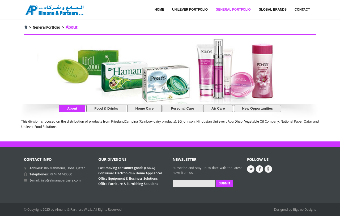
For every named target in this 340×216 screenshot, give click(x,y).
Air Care (218, 108)
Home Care (144, 108)
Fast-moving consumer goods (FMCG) (126, 168)
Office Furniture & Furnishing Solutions (128, 184)
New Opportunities (257, 108)
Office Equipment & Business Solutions (128, 178)
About (72, 108)
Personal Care (182, 108)
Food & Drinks (106, 108)
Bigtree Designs (304, 209)
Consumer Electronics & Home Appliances (130, 173)
